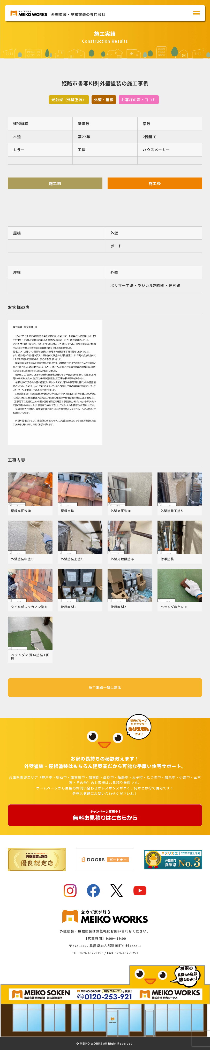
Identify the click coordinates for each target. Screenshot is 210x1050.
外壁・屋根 (104, 99)
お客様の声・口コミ (138, 99)
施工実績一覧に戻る (105, 687)
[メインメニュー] (196, 13)
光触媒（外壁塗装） (68, 99)
